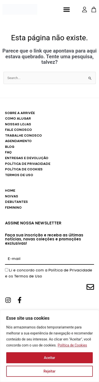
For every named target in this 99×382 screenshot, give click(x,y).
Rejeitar (49, 371)
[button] (66, 9)
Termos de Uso (28, 276)
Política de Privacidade (70, 270)
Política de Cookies (72, 345)
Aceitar (49, 358)
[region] (49, 346)
